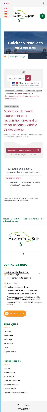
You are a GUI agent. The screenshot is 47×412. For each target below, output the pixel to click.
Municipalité (8, 335)
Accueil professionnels (14, 91)
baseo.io (25, 200)
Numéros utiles (10, 372)
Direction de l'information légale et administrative (21, 198)
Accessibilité (9, 376)
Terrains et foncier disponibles (15, 393)
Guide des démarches (30, 219)
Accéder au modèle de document (23, 150)
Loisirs (6, 348)
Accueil (6, 219)
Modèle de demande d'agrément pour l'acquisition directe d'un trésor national (22, 96)
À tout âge (8, 339)
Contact (7, 368)
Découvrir (7, 331)
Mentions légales (23, 405)
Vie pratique (15, 219)
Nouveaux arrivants (11, 385)
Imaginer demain (10, 352)
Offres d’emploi (10, 389)
